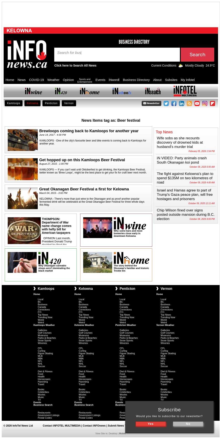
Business (42, 304)
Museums (43, 335)
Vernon (69, 103)
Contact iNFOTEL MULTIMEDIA (62, 425)
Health (41, 376)
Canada (42, 307)
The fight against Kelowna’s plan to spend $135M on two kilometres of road (185, 178)
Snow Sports (44, 340)
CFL (40, 348)
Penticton (51, 103)
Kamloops (13, 103)
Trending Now (45, 317)
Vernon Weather (165, 325)
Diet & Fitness (45, 371)
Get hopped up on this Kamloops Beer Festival (82, 160)
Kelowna (32, 103)
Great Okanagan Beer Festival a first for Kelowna (84, 189)
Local (40, 299)
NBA (40, 358)
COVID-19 (36, 80)
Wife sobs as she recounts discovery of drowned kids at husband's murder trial (180, 142)
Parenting (43, 381)
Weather (53, 80)
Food (40, 374)
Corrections (44, 309)
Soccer (41, 366)
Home (10, 80)
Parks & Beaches (47, 338)
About (157, 80)
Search (63, 53)
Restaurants (44, 412)
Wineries (42, 343)
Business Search (43, 405)
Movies (41, 394)
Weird (41, 322)
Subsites (171, 80)
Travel (41, 384)
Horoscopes (44, 379)
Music (41, 397)
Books (41, 389)
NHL (40, 363)
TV (39, 399)
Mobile (122, 433)
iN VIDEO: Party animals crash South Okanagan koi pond (182, 160)
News (22, 80)
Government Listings (48, 415)
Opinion (68, 80)
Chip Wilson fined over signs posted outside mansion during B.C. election (186, 214)
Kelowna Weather (84, 325)
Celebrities (43, 392)
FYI (39, 312)
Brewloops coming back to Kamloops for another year (89, 131)
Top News (43, 314)
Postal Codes (45, 417)
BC (39, 302)
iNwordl (114, 80)
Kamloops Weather (44, 325)
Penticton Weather (125, 325)
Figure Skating (45, 353)
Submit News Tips (119, 425)
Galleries (42, 330)
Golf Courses (44, 332)
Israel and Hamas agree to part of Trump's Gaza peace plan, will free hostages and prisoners (185, 194)
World (41, 320)
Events (100, 80)
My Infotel (188, 80)
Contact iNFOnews (94, 425)
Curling (41, 350)
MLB (40, 356)
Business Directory (136, 80)
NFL (40, 361)
